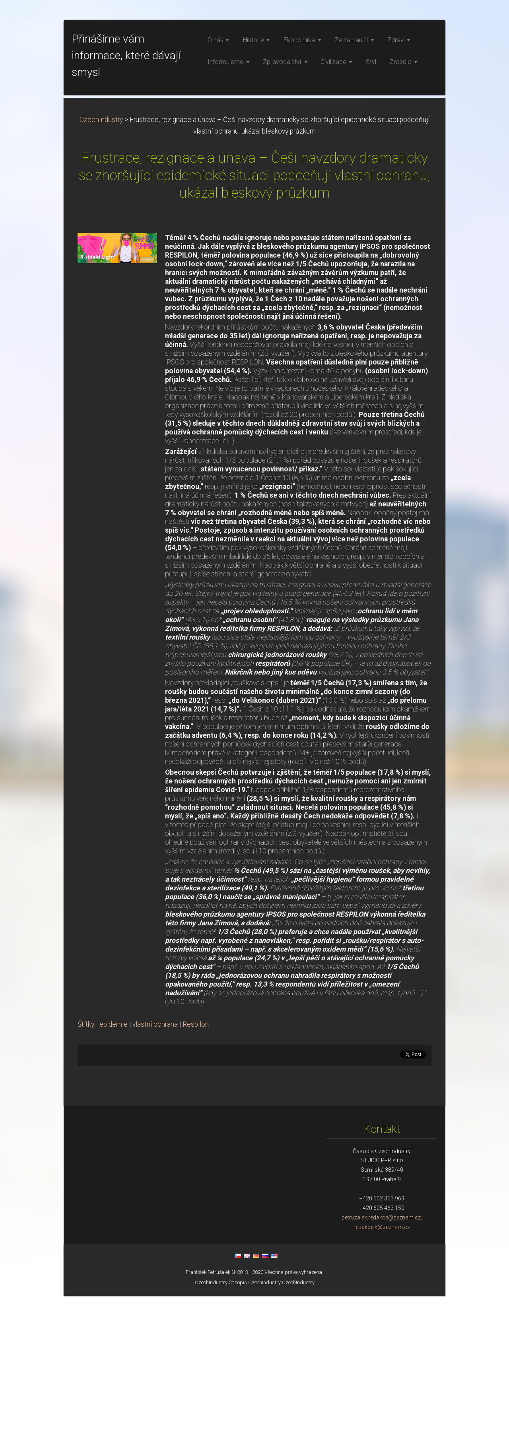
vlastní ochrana (155, 1178)
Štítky (86, 1178)
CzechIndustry (101, 274)
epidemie (113, 1178)
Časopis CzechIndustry (255, 1437)
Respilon (196, 1178)
